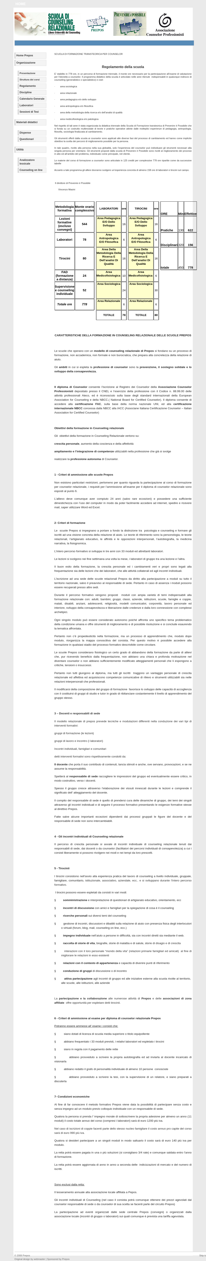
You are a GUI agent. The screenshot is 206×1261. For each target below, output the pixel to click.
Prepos (26, 1255)
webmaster (39, 1259)
